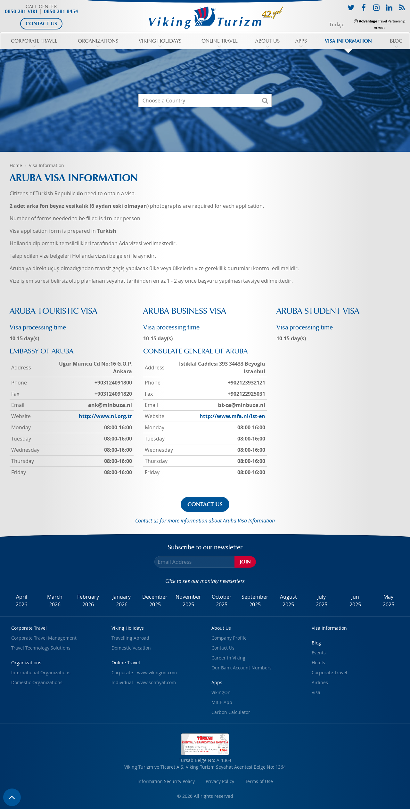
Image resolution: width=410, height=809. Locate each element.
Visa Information (46, 165)
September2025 (255, 600)
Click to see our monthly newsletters (205, 581)
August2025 (288, 600)
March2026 (54, 600)
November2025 (188, 600)
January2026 (121, 600)
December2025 (155, 600)
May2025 (388, 600)
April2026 (21, 600)
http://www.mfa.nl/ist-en (232, 416)
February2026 (88, 600)
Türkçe (336, 24)
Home (16, 165)
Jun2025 (355, 600)
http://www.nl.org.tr (105, 416)
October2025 (222, 600)
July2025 (321, 600)
